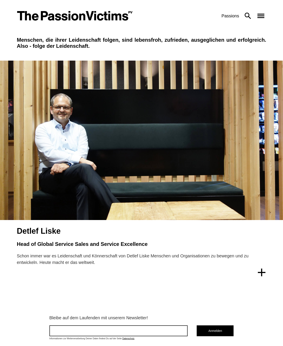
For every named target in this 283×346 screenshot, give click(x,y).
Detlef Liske (39, 231)
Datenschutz (128, 338)
